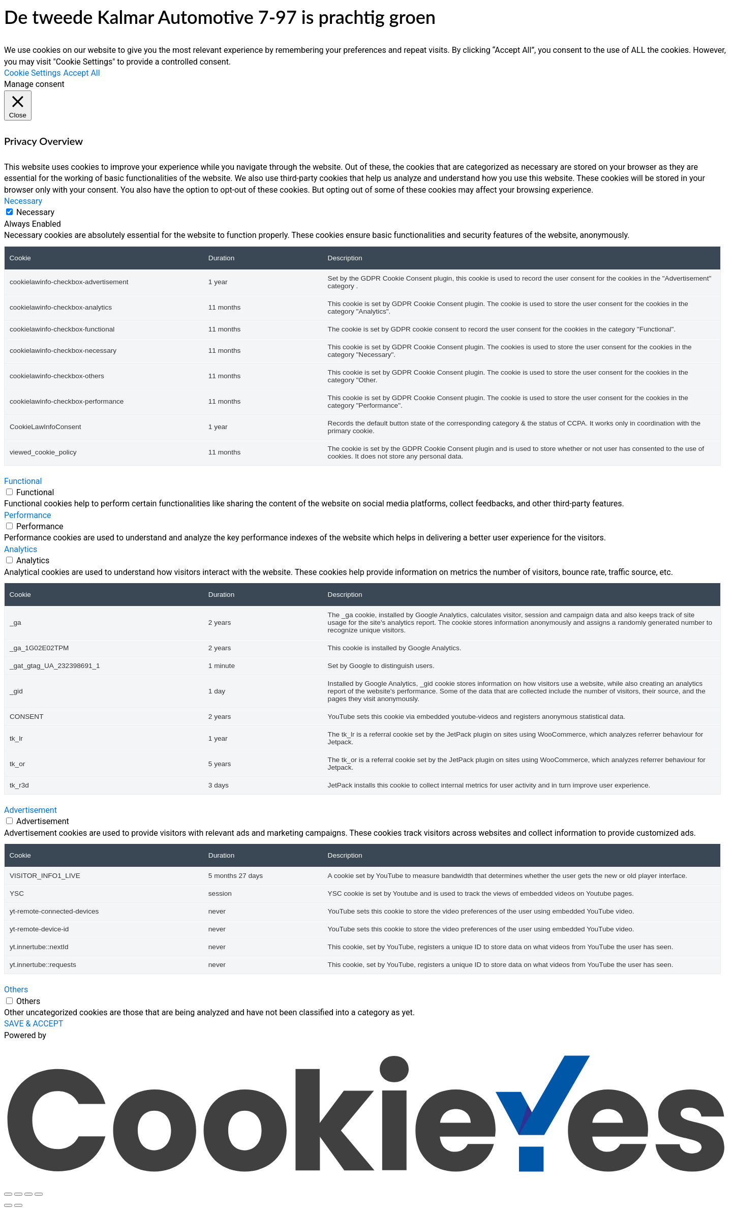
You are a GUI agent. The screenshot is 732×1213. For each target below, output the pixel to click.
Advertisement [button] (30, 810)
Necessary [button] (23, 201)
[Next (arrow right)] (18, 1205)
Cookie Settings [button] (32, 73)
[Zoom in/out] (8, 1194)
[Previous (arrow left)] (8, 1205)
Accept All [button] (82, 73)
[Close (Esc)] (39, 1194)
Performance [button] (27, 515)
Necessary (35, 212)
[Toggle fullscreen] (18, 1194)
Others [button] (16, 989)
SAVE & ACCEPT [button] (33, 1023)
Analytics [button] (20, 549)
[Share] (28, 1194)
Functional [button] (23, 481)
